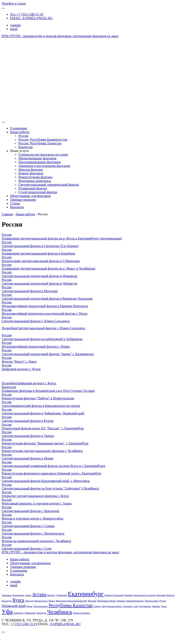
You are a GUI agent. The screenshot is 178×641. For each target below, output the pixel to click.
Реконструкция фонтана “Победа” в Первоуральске (38, 398)
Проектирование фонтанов (37, 158)
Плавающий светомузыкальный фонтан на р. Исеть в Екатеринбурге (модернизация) (62, 238)
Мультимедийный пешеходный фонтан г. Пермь (36, 346)
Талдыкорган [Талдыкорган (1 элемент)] (145, 606)
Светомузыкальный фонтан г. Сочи (26, 548)
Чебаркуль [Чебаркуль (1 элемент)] (41, 613)
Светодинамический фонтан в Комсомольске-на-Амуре (41, 406)
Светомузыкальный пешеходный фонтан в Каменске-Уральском (47, 298)
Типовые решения (23, 199)
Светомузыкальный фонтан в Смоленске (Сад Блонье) (40, 246)
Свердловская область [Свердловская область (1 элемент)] (111, 606)
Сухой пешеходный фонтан (37, 192)
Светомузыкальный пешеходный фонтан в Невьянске (40, 276)
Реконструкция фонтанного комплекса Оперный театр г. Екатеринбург (52, 473)
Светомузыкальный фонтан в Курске (28, 421)
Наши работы (19, 132)
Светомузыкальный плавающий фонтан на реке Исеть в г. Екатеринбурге (53, 466)
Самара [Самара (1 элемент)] (96, 606)
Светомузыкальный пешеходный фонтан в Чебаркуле (40, 283)
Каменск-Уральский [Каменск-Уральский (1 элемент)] (113, 595)
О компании (18, 128)
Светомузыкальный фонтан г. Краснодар (30, 511)
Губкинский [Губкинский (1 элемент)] (61, 595)
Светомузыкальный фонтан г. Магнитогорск (33, 533)
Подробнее (43, 328)
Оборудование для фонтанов (30, 196)
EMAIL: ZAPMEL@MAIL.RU (31, 18)
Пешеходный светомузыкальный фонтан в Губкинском (41, 261)
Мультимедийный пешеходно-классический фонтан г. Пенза (44, 313)
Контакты (17, 207)
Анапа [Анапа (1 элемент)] (28, 595)
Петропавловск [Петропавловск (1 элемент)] (40, 606)
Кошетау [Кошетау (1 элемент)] (171, 595)
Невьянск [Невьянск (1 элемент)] (121, 601)
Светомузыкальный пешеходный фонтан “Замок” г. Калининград (48, 354)
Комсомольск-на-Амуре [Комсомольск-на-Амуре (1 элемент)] (145, 595)
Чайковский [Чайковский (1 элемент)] (30, 613)
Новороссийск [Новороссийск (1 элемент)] (151, 601)
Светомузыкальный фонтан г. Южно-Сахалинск (36, 321)
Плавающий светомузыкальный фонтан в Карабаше (38, 253)
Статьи (15, 203)
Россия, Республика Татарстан (39, 143)
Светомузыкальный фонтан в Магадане (30, 291)
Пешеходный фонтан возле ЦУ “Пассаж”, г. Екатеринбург (43, 428)
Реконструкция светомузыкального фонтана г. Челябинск (42, 451)
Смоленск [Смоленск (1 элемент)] (127, 606)
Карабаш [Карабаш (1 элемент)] (128, 595)
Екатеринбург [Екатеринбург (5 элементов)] (86, 594)
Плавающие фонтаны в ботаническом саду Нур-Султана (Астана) (48, 390)
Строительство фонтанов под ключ (43, 154)
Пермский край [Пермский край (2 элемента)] (14, 606)
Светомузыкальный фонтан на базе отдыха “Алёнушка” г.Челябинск (50, 488)
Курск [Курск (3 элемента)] (18, 600)
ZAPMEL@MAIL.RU (65, 624)
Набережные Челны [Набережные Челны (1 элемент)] (106, 601)
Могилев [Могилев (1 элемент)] (92, 601)
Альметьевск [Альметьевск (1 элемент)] (18, 595)
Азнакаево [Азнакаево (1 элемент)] (6, 595)
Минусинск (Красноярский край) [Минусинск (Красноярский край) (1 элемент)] (71, 601)
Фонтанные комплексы (34, 181)
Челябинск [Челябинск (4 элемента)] (59, 612)
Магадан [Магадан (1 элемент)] (29, 601)
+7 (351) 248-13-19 (24, 624)
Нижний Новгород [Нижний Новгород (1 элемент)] (135, 601)
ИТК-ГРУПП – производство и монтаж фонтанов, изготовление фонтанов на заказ (60, 552)
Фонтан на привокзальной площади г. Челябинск (36, 541)
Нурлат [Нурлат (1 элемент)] (162, 601)
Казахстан (25, 147)
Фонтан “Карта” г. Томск (19, 361)
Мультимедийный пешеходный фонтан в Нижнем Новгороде (45, 306)
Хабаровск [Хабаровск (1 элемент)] (19, 613)
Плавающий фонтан (32, 188)
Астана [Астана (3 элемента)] (39, 594)
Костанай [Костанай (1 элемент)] (161, 595)
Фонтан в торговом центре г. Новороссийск (32, 518)
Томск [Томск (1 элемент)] (164, 606)
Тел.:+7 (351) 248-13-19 (26, 14)
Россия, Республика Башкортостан (42, 139)
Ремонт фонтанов (30, 173)
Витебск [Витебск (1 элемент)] (51, 595)
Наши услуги (19, 151)
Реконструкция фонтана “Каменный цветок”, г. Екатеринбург (45, 443)
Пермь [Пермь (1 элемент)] (30, 606)
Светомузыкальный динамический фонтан (48, 184)
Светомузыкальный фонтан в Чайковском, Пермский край (43, 413)
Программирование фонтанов (39, 162)
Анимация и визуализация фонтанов (44, 166)
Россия (23, 136)
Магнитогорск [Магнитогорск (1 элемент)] (41, 601)
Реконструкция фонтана (35, 177)
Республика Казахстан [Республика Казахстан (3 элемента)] (71, 605)
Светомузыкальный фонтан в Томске (28, 436)
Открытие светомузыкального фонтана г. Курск (35, 496)
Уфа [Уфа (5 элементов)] (7, 611)
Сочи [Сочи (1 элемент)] (135, 606)
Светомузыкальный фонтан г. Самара (28, 526)
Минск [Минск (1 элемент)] (51, 601)
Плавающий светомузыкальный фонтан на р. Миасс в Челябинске (48, 268)
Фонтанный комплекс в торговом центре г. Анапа (37, 503)
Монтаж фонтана (30, 169)
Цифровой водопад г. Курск (21, 369)
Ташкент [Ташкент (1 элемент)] (156, 606)
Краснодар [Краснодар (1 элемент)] (7, 601)
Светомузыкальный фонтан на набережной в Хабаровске (42, 339)
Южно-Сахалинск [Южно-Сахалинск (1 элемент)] (81, 613)
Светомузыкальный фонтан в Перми (27, 458)
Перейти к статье (14, 3)
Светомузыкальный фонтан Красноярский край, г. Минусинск (46, 481)
